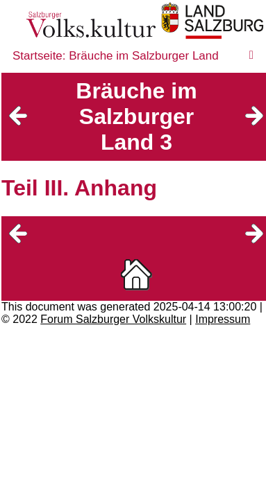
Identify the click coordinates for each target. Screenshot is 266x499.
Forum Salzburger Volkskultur (113, 319)
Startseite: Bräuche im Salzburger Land (116, 55)
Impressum (222, 319)
